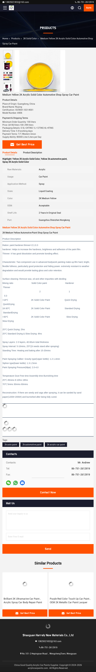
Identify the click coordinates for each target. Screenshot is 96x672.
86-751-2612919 (84, 2)
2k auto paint (11, 444)
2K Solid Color (30, 38)
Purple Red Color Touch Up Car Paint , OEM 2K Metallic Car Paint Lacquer (70, 600)
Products (15, 38)
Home (5, 38)
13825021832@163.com (15, 2)
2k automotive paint (32, 444)
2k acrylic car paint (56, 444)
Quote (88, 8)
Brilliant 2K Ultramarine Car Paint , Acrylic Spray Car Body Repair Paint (23, 600)
